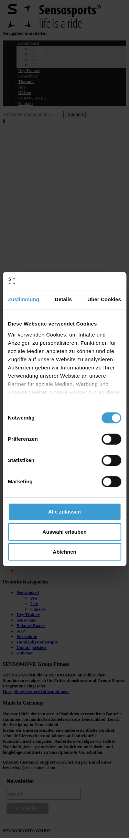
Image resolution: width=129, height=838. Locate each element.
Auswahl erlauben (64, 532)
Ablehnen (64, 552)
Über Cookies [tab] (104, 299)
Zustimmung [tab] (23, 299)
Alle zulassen (64, 512)
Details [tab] (63, 299)
